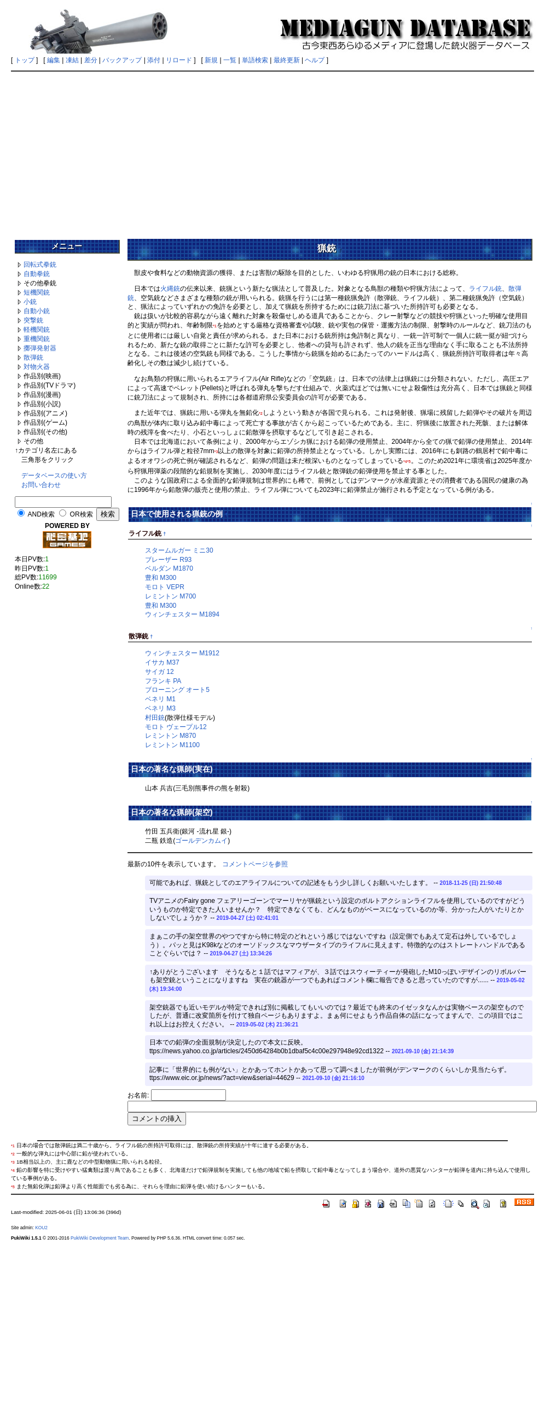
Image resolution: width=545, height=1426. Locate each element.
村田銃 (155, 717)
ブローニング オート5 (177, 690)
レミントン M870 (170, 736)
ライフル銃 (485, 288)
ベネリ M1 (160, 699)
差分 (90, 60)
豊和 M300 (160, 578)
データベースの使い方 (54, 475)
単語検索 (255, 60)
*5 (409, 461)
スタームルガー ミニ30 (179, 550)
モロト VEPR (164, 587)
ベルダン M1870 (169, 568)
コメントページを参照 (255, 864)
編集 (53, 60)
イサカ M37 (162, 662)
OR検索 (81, 514)
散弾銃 (33, 357)
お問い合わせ (41, 485)
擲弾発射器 (40, 348)
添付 (153, 60)
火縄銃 (170, 288)
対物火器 (37, 367)
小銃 (30, 302)
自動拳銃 (37, 274)
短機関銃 (37, 292)
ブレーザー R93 (168, 560)
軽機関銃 (37, 329)
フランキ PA (163, 681)
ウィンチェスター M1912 (182, 653)
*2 (261, 413)
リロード (179, 60)
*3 (216, 451)
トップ (24, 60)
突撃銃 (33, 320)
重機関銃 (37, 339)
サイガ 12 (159, 672)
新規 (211, 60)
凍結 (72, 60)
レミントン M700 (170, 596)
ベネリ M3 (160, 708)
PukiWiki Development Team (100, 1238)
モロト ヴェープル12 (176, 727)
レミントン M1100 (172, 745)
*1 (215, 326)
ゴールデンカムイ (201, 840)
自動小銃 (37, 311)
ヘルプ (314, 60)
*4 (405, 461)
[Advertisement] (272, 151)
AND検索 (41, 514)
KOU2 (41, 1227)
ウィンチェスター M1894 (182, 614)
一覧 (229, 60)
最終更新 (287, 60)
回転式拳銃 (40, 264)
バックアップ (122, 60)
